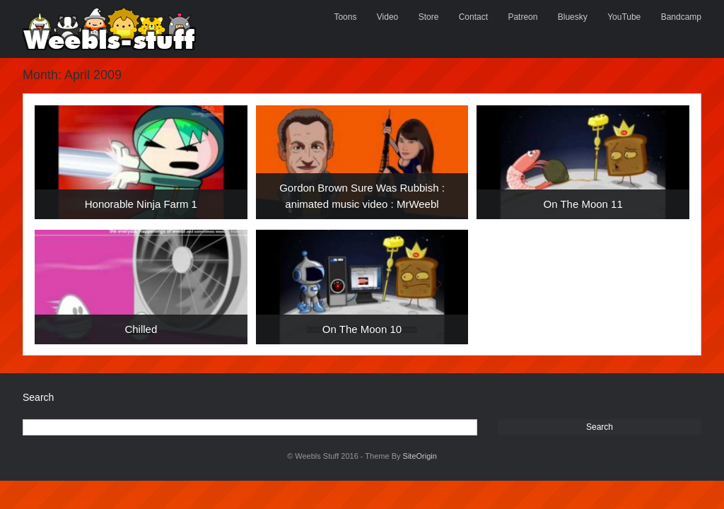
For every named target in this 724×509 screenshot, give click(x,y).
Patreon (522, 17)
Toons (345, 17)
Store (429, 17)
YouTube (624, 17)
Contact (473, 17)
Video (387, 17)
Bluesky (573, 17)
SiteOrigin (420, 456)
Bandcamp (681, 17)
